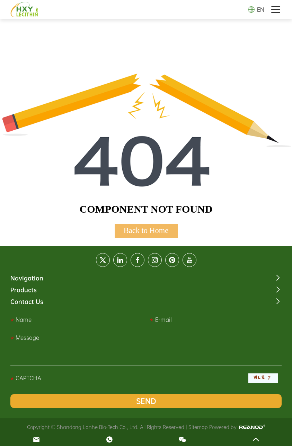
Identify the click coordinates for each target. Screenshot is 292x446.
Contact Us (26, 301)
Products (23, 290)
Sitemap (198, 427)
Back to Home (146, 230)
